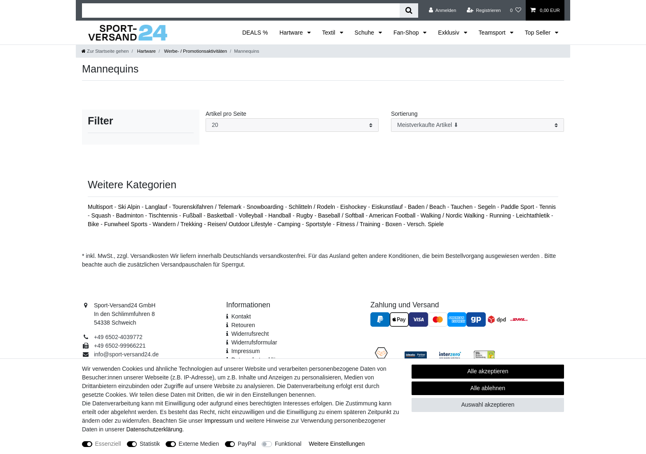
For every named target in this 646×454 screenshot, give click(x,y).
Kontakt (240, 316)
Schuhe (365, 32)
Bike (94, 224)
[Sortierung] (477, 125)
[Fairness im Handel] (381, 354)
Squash (101, 215)
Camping (289, 224)
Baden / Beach (427, 207)
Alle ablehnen (488, 388)
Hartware (291, 32)
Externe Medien (199, 443)
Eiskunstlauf (388, 207)
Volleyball (252, 215)
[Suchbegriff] (241, 10)
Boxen (394, 224)
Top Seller (538, 32)
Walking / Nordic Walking (453, 215)
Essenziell (108, 443)
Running (501, 215)
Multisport (101, 207)
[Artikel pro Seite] (292, 125)
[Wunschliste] (516, 10)
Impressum (245, 351)
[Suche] (409, 10)
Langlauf (157, 207)
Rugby (305, 215)
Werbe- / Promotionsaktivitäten (195, 51)
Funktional (288, 443)
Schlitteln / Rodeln (312, 207)
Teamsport (493, 32)
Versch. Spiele (425, 224)
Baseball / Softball (342, 215)
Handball (280, 215)
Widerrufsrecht (250, 333)
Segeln (487, 207)
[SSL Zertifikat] (484, 354)
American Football (393, 215)
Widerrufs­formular (254, 342)
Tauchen (462, 207)
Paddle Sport (518, 207)
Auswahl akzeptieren (487, 404)
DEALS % (255, 32)
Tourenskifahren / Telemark (207, 207)
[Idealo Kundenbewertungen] (415, 354)
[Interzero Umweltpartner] (450, 354)
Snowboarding (266, 207)
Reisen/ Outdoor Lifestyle (241, 224)
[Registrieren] (483, 10)
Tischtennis (164, 215)
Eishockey (354, 207)
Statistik (150, 443)
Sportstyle (319, 224)
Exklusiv (449, 32)
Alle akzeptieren (487, 371)
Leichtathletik (533, 215)
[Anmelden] (442, 10)
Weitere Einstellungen (337, 443)
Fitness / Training (359, 224)
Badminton (130, 215)
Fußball (193, 215)
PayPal (247, 443)
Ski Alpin (130, 207)
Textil (329, 32)
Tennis (547, 207)
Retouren (243, 325)
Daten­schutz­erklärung (154, 429)
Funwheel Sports (126, 224)
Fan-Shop (406, 32)
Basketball (221, 215)
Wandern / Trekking (178, 224)
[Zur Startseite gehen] (105, 51)
